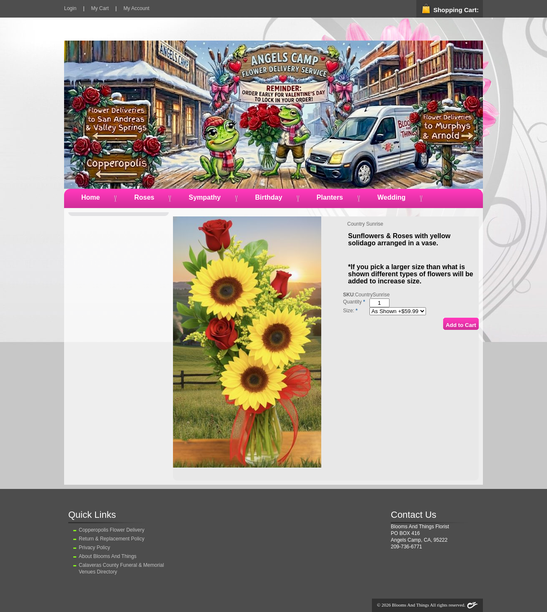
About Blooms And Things (108, 556)
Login (70, 8)
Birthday (268, 197)
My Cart (100, 8)
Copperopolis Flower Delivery (111, 530)
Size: (348, 311)
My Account (137, 8)
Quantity (352, 302)
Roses (144, 197)
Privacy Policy (94, 547)
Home (90, 197)
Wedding (391, 197)
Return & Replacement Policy (111, 539)
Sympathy (204, 197)
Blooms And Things (410, 604)
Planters (330, 197)
